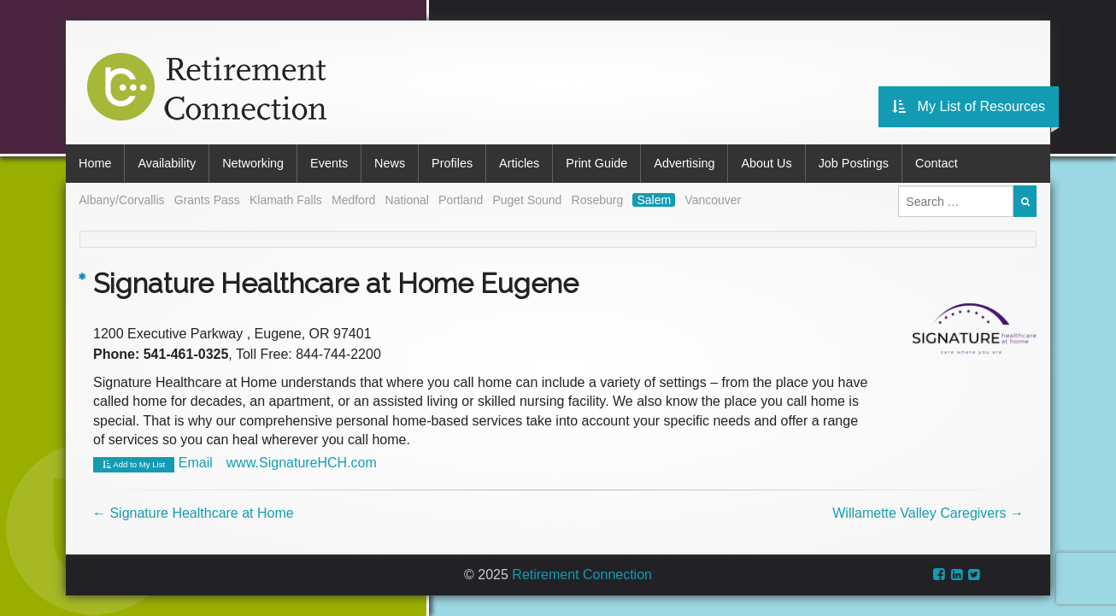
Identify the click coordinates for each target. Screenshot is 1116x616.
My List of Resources (968, 106)
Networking (253, 163)
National (407, 200)
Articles (519, 163)
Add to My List (134, 465)
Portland (460, 200)
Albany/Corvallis (121, 200)
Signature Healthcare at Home (193, 513)
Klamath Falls (286, 200)
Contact (936, 163)
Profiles (452, 163)
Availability (167, 163)
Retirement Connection (582, 574)
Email (196, 462)
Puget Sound (526, 200)
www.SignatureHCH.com (301, 462)
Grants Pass (207, 200)
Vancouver (712, 200)
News (389, 163)
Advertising (684, 163)
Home (95, 163)
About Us (766, 163)
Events (329, 163)
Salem (654, 200)
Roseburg (598, 200)
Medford (353, 200)
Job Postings (854, 163)
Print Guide (596, 163)
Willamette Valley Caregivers (928, 513)
